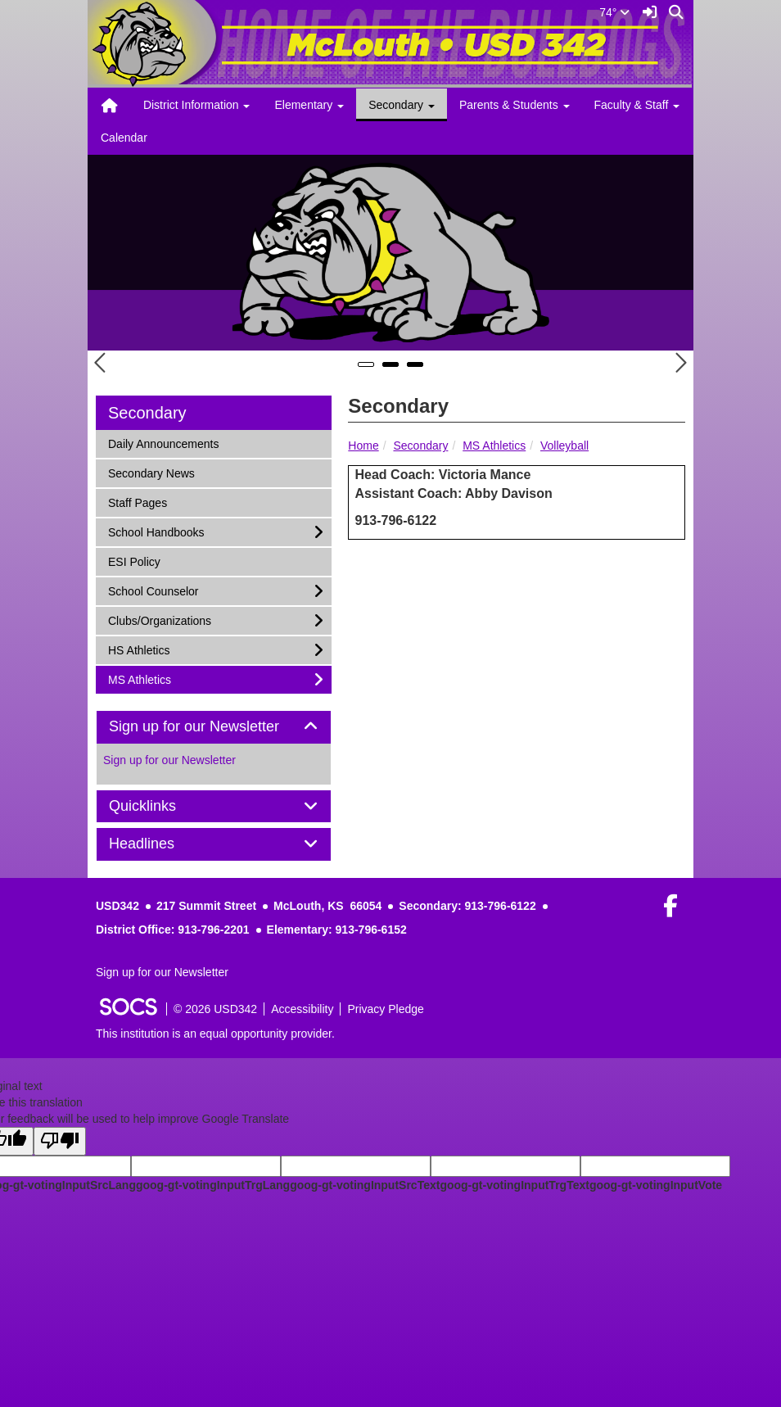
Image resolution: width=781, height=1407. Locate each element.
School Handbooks (156, 531)
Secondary (420, 445)
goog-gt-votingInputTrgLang (213, 1185)
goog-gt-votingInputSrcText (365, 1185)
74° (614, 12)
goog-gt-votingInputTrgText (514, 1185)
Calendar (124, 137)
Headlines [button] (160, 844)
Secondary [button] (401, 104)
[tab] (214, 727)
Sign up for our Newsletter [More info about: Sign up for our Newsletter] (169, 760)
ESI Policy (133, 560)
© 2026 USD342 (215, 1009)
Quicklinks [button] (161, 806)
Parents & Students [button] (514, 104)
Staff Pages (137, 501)
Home (363, 445)
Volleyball (564, 445)
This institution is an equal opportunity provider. (215, 1033)
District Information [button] (197, 104)
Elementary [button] (309, 104)
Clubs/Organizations (159, 619)
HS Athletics (138, 649)
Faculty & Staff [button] (637, 104)
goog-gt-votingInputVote (655, 1185)
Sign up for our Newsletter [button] (212, 727)
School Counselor (153, 590)
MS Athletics (494, 445)
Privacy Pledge (385, 1009)
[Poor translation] (60, 1141)
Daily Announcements (163, 442)
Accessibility (302, 1009)
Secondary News (151, 472)
